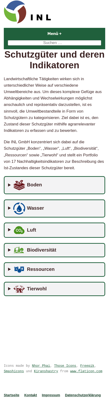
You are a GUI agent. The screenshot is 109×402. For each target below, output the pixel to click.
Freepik (87, 365)
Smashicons (14, 371)
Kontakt (30, 395)
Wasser (28, 208)
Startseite (11, 395)
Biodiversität (34, 250)
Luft (24, 230)
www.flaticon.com (86, 371)
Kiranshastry (46, 371)
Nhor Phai (41, 365)
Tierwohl (30, 289)
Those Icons (65, 365)
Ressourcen (34, 270)
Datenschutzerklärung (83, 395)
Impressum (51, 395)
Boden (27, 185)
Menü (66, 33)
